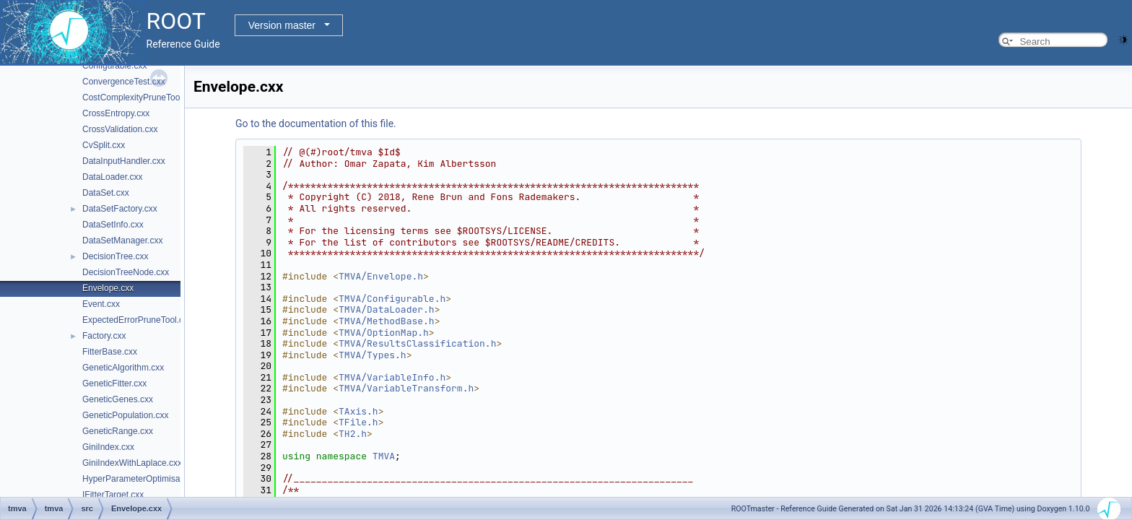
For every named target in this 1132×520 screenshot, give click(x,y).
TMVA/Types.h (372, 355)
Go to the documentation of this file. (315, 123)
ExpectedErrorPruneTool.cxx (137, 320)
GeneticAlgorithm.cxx (123, 368)
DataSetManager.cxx (122, 240)
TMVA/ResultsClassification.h (417, 343)
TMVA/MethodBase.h (387, 321)
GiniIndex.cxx (108, 447)
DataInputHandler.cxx (123, 161)
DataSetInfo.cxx (113, 225)
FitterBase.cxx (109, 352)
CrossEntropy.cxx (115, 113)
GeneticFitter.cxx (114, 383)
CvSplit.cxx (103, 145)
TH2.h (353, 434)
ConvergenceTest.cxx (123, 82)
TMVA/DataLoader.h (387, 309)
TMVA (384, 456)
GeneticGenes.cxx (117, 399)
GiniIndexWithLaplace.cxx (132, 463)
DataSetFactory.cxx (119, 209)
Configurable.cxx (114, 66)
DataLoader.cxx (112, 177)
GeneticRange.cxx (117, 431)
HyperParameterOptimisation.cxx (145, 479)
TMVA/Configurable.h (392, 298)
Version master (281, 25)
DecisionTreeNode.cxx (125, 272)
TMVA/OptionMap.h (384, 332)
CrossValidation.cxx (119, 129)
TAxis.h (358, 411)
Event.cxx (101, 304)
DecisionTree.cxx (115, 256)
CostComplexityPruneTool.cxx (139, 97)
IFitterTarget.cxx (113, 495)
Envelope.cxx (108, 288)
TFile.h (358, 422)
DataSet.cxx (105, 193)
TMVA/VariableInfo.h (392, 377)
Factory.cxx (104, 336)
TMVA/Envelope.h (381, 276)
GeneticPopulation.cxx (125, 415)
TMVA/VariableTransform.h (406, 388)
